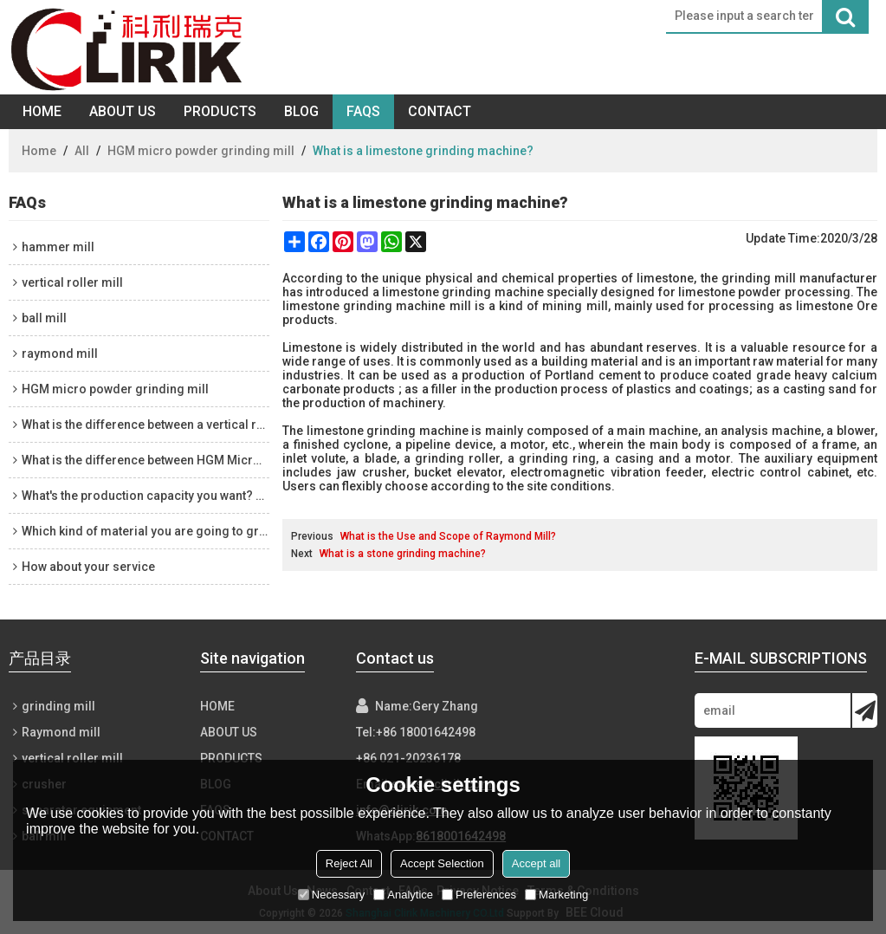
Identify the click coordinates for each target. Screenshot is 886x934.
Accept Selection (442, 863)
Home (42, 111)
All (81, 151)
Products (220, 111)
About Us (122, 111)
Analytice (403, 894)
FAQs (363, 111)
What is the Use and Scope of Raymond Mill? (448, 536)
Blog (301, 111)
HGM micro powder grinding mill (200, 151)
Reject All (349, 863)
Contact (439, 111)
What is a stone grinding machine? (403, 554)
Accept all (536, 863)
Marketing (556, 894)
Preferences (479, 894)
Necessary (331, 894)
